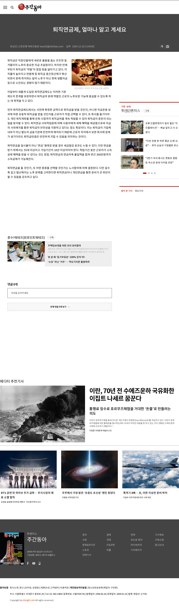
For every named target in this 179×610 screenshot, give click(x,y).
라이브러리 (136, 545)
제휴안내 (45, 588)
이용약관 (64, 588)
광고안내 (159, 545)
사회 (84, 539)
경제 (109, 534)
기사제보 (159, 534)
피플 (109, 550)
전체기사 (86, 555)
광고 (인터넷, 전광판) (30, 588)
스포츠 (85, 550)
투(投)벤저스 (130, 110)
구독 (52, 237)
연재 (133, 534)
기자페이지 (136, 550)
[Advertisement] (52, 202)
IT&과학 (111, 545)
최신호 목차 (136, 539)
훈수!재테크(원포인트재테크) (26, 238)
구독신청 (159, 539)
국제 (109, 539)
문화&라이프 (88, 545)
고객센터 (55, 588)
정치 (84, 534)
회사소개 (14, 588)
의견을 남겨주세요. (20, 293)
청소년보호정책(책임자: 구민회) (103, 588)
